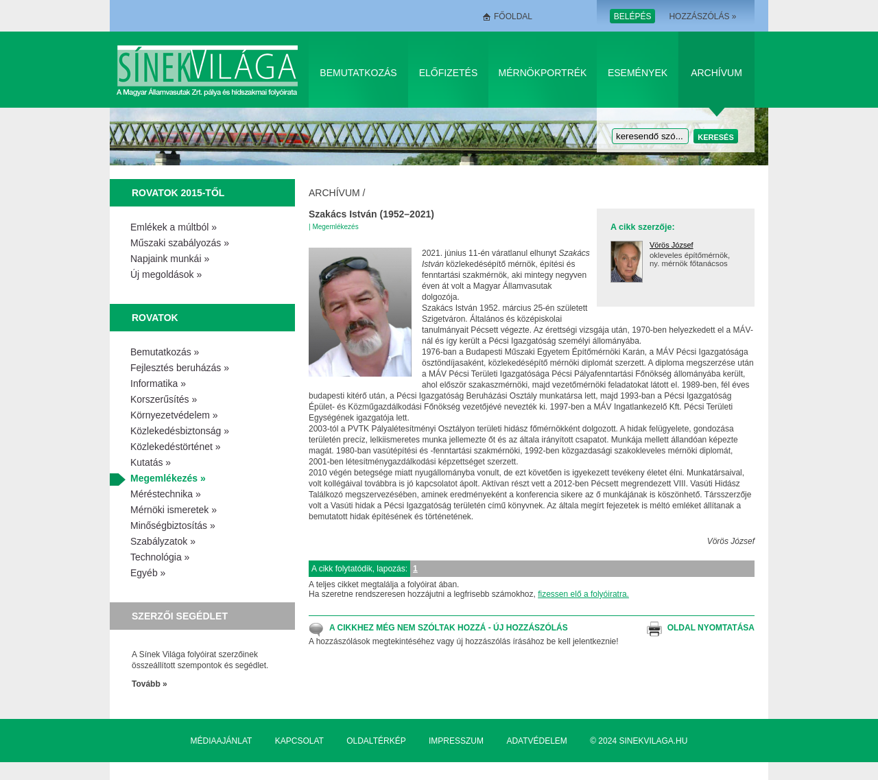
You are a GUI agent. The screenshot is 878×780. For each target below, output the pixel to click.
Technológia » (159, 557)
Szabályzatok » (162, 541)
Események (637, 72)
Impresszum (456, 741)
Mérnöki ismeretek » (173, 509)
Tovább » (149, 684)
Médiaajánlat (221, 741)
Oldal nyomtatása (711, 628)
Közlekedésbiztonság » (179, 430)
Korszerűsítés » (163, 399)
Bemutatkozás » (164, 351)
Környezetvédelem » (174, 415)
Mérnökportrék (543, 72)
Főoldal (513, 16)
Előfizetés (448, 72)
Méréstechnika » (165, 493)
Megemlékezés (335, 227)
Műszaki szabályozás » (179, 242)
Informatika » (158, 383)
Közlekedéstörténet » (175, 446)
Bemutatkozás (358, 72)
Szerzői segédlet (180, 616)
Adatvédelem (536, 741)
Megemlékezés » (168, 478)
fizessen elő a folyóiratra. (583, 594)
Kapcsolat (299, 741)
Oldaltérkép (375, 741)
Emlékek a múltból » (173, 227)
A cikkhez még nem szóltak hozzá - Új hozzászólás (448, 628)
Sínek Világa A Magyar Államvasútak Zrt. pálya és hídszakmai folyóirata (209, 70)
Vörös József (671, 245)
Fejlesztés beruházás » (179, 367)
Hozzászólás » (702, 16)
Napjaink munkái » (169, 258)
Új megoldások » (166, 274)
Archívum (716, 72)
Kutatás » (150, 462)
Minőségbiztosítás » (172, 525)
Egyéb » (147, 572)
